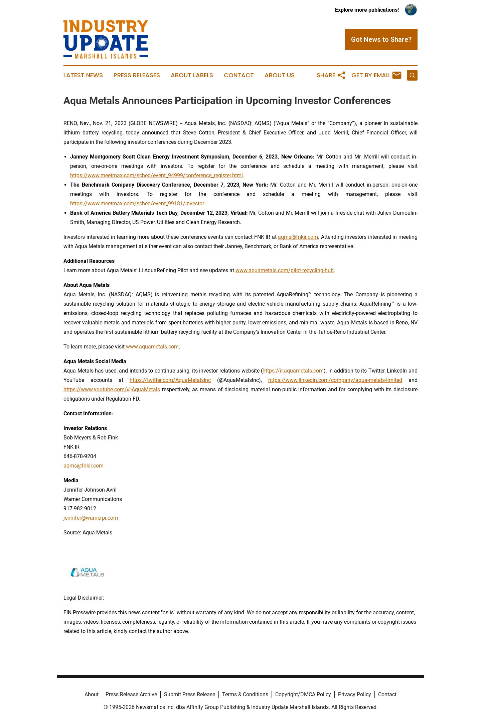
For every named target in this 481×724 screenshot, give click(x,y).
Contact (239, 75)
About (92, 694)
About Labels (192, 75)
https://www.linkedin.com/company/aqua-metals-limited (335, 380)
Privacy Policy (354, 694)
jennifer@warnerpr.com (90, 518)
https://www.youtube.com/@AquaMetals (111, 389)
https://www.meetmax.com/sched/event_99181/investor (137, 203)
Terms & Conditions (245, 694)
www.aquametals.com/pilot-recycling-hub (284, 270)
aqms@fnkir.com (298, 237)
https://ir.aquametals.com (293, 371)
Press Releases (137, 75)
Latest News (83, 75)
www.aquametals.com (152, 346)
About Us (280, 75)
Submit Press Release (189, 694)
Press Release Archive (131, 694)
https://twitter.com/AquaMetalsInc (170, 380)
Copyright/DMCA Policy (303, 694)
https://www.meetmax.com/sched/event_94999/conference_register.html (156, 175)
